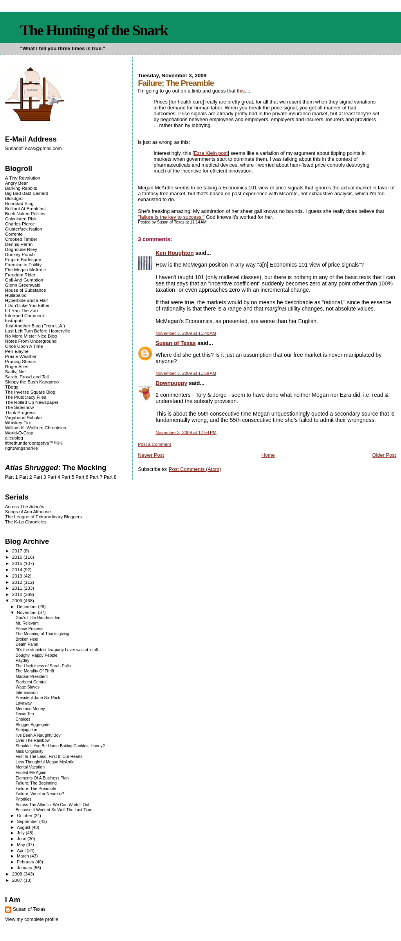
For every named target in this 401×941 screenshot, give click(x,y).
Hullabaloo (16, 295)
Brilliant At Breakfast (25, 208)
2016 (17, 557)
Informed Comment (24, 315)
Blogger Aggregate (33, 725)
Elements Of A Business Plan (42, 778)
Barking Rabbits (21, 188)
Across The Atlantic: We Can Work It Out (53, 805)
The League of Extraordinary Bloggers (43, 516)
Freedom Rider (20, 274)
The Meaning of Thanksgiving (42, 634)
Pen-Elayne (17, 351)
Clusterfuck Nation (23, 228)
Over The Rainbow (33, 740)
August (24, 827)
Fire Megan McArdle (25, 269)
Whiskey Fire (18, 422)
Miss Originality (29, 751)
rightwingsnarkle (21, 448)
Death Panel (27, 644)
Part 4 (53, 477)
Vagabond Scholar (23, 417)
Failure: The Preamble (36, 789)
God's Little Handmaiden (38, 618)
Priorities (24, 799)
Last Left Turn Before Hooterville (37, 330)
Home (268, 455)
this (241, 91)
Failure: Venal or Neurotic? (40, 794)
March (23, 856)
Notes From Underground (31, 340)
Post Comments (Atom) (195, 469)
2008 (17, 873)
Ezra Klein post (211, 153)
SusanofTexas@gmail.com (33, 148)
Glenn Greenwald (22, 284)
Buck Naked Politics (25, 213)
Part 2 (25, 477)
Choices (23, 719)
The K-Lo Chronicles (26, 521)
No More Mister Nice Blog (31, 335)
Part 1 (11, 477)
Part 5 (67, 477)
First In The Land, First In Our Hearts (49, 756)
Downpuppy (171, 383)
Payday (22, 660)
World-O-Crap (19, 432)
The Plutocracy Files (25, 397)
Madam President (32, 676)
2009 (17, 600)
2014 (17, 569)
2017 (17, 550)
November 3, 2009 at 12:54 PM (186, 432)
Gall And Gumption (24, 279)
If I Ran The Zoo (21, 310)
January (25, 867)
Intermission (27, 692)
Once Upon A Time (24, 346)
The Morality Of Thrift (35, 671)
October (25, 815)
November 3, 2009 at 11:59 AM (185, 373)
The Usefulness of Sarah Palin (43, 666)
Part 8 (110, 477)
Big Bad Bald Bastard (26, 193)
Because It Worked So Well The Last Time (54, 810)
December (27, 606)
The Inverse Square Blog (30, 391)
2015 (17, 563)
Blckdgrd (14, 198)
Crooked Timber (21, 239)
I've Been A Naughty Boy (38, 735)
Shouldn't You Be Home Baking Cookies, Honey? (60, 746)
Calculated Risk (21, 218)
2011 (17, 587)
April (22, 850)
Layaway (24, 703)
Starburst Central (31, 682)
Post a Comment (154, 444)
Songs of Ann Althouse (28, 511)
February (26, 861)
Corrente (14, 233)
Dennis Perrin (19, 244)
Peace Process (29, 629)
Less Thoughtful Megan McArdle (45, 762)
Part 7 (96, 477)
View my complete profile (31, 919)
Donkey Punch (20, 254)
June (22, 838)
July (21, 832)
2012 (17, 582)
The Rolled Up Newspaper (31, 402)
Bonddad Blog (19, 203)
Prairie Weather (20, 356)
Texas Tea (25, 714)
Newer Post (151, 455)
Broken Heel (27, 639)
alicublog (14, 437)
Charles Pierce (20, 223)
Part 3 (39, 477)
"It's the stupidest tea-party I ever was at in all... (58, 650)
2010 (17, 594)
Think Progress (20, 412)
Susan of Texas (175, 343)
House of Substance (25, 289)
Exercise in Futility (23, 264)
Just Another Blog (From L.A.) (35, 325)
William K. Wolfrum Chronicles (35, 427)
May (21, 844)
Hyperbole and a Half (26, 300)
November (27, 612)
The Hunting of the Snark (94, 30)
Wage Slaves (28, 687)
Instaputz (14, 320)
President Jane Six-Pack (38, 698)
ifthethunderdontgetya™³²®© (34, 442)
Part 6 (82, 477)
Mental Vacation (30, 767)
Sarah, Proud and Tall (27, 376)
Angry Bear (16, 182)
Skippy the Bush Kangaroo (32, 381)
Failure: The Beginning (36, 783)
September (28, 821)
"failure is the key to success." (171, 217)
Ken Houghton (174, 253)
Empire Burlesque (23, 259)
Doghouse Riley (21, 249)
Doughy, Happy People (37, 655)
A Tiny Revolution (22, 177)
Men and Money (30, 709)
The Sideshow (19, 407)
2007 (17, 880)
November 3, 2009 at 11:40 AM (185, 333)
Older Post (384, 455)
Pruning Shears (20, 361)
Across (24, 506)
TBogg (11, 386)
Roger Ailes (16, 366)
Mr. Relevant (27, 623)
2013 (17, 575)
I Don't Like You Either (27, 305)
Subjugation (26, 730)
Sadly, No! (15, 371)
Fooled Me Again (31, 772)
